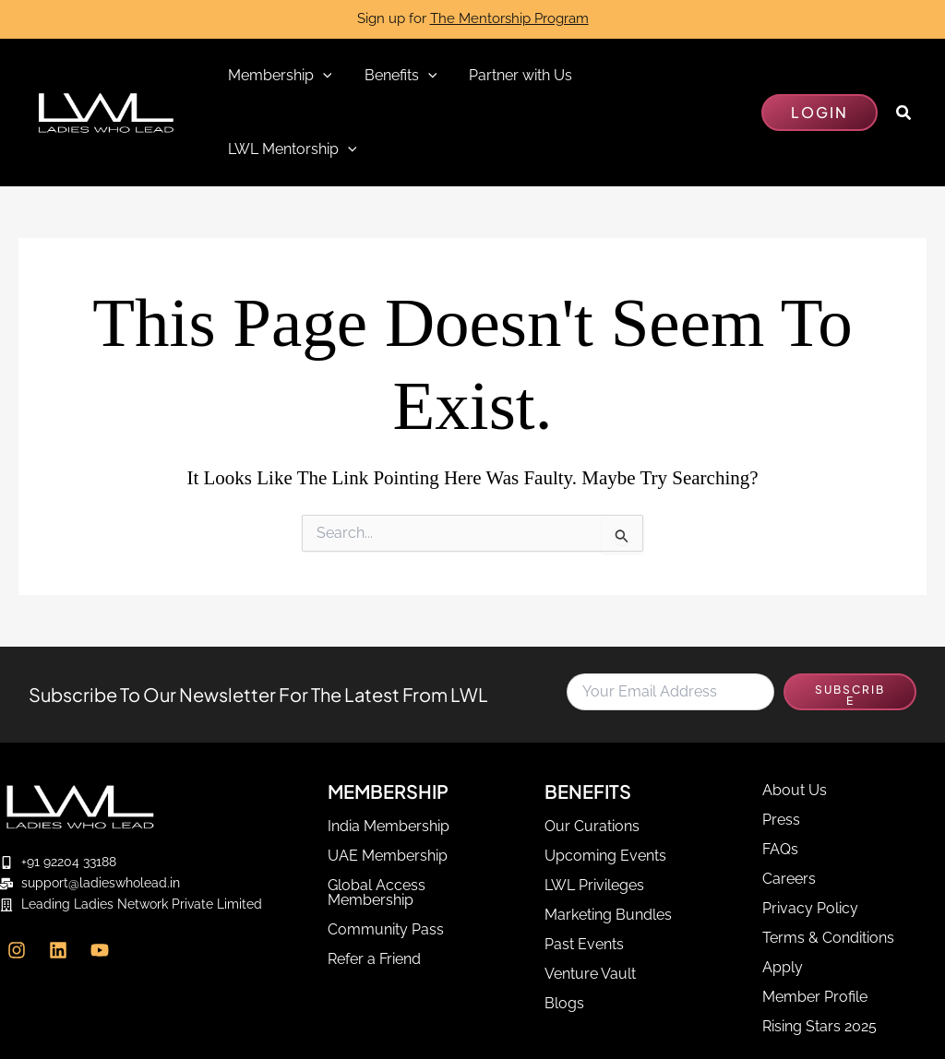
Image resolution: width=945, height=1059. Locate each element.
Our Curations (592, 753)
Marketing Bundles (608, 842)
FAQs (780, 776)
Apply (782, 894)
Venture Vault (590, 901)
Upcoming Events (605, 782)
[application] (321, 76)
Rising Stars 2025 (819, 953)
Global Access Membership (376, 819)
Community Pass (386, 856)
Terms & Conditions (828, 865)
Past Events (584, 871)
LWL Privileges (594, 812)
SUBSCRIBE (850, 621)
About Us (794, 717)
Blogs (564, 930)
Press (781, 747)
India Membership (388, 753)
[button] (819, 75)
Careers (789, 806)
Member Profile (814, 924)
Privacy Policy (810, 835)
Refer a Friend (374, 886)
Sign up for (473, 18)
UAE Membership (388, 782)
